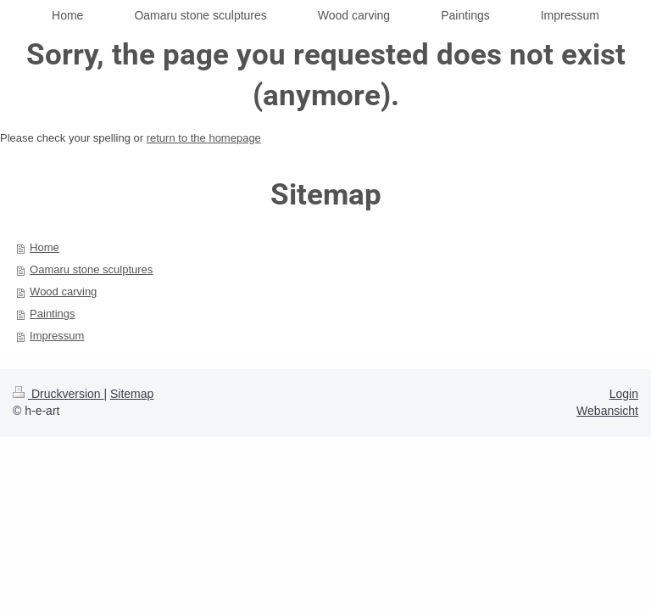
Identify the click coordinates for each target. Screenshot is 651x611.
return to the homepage (204, 138)
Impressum (57, 335)
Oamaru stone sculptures (91, 269)
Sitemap (131, 394)
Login (623, 394)
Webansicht (607, 411)
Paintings (52, 313)
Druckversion (58, 394)
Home (44, 247)
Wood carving (63, 291)
